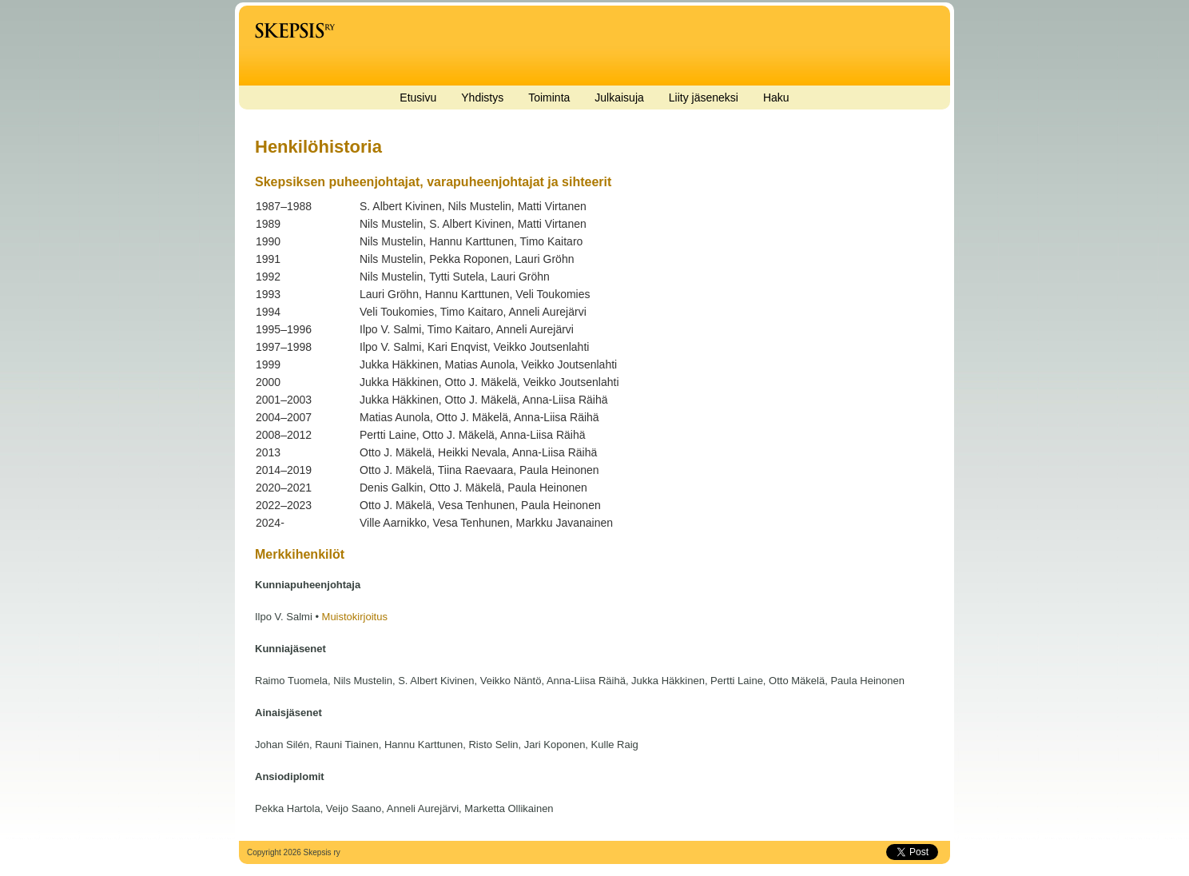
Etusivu (418, 97)
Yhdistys (482, 97)
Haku (776, 97)
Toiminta (549, 97)
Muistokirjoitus (355, 617)
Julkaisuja (618, 97)
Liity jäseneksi (703, 97)
